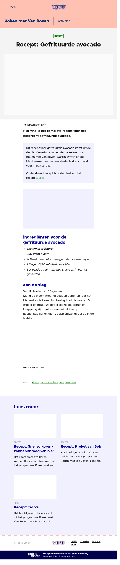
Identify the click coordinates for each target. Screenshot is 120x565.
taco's (40, 177)
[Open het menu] (11, 7)
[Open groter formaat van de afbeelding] (58, 346)
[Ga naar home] (58, 7)
